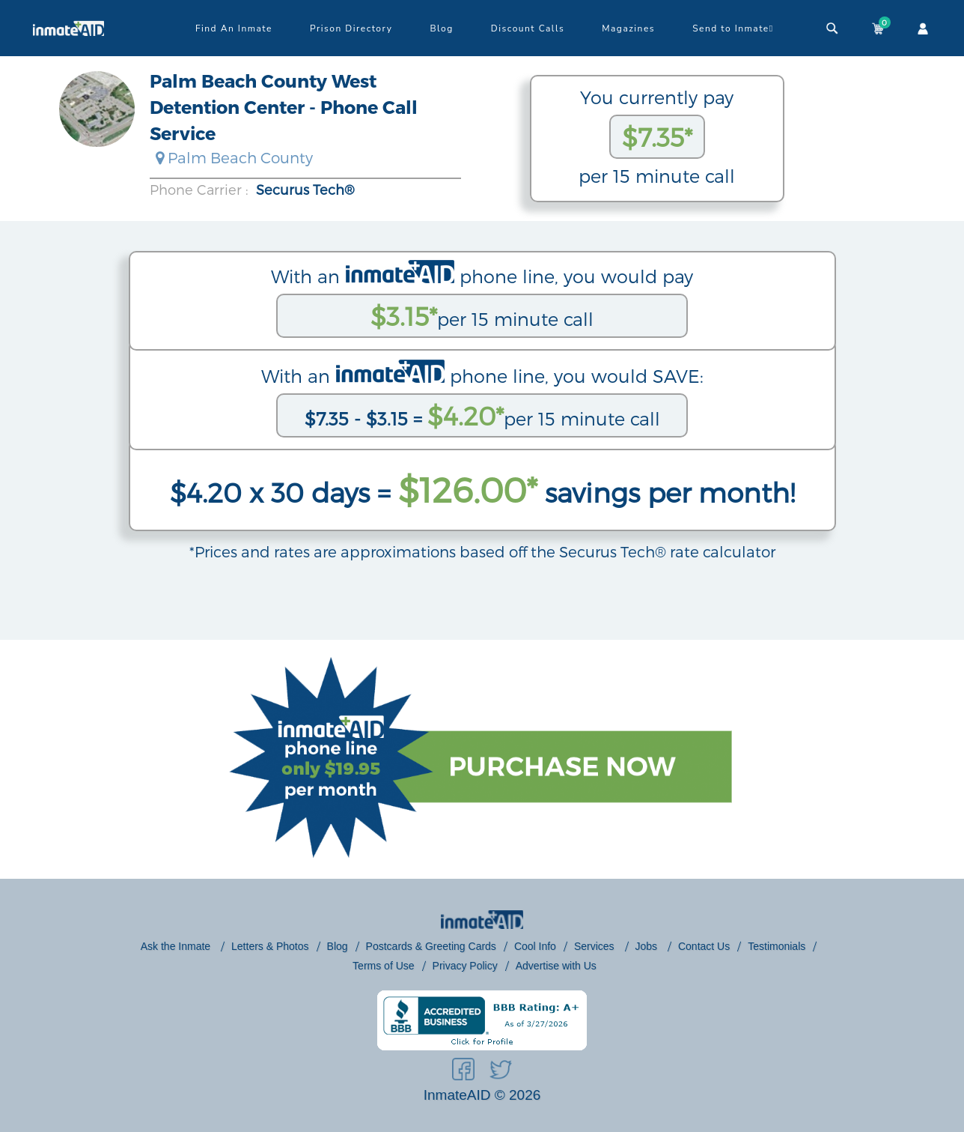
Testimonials (776, 946)
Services (595, 946)
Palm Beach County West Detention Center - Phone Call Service (284, 107)
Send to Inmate (733, 28)
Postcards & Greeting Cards (431, 946)
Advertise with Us (556, 966)
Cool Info (535, 946)
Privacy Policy (465, 966)
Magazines (628, 28)
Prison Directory (351, 28)
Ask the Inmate (177, 946)
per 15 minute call (482, 315)
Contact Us (704, 946)
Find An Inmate (233, 28)
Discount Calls (527, 28)
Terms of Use (383, 966)
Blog (441, 28)
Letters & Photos (270, 946)
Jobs (647, 946)
